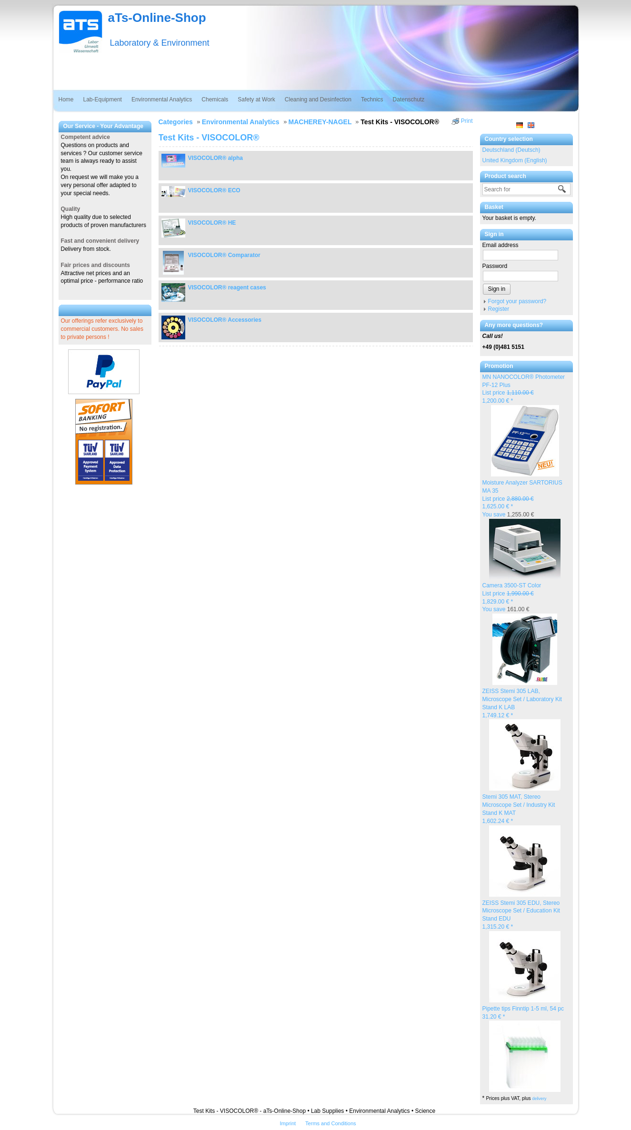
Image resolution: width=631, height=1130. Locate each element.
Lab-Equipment (102, 99)
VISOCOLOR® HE (212, 222)
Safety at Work (256, 99)
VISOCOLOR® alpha (215, 158)
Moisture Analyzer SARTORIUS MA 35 (522, 498)
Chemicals (214, 99)
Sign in (497, 289)
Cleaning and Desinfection (318, 99)
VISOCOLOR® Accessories (224, 320)
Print (467, 121)
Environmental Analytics (161, 99)
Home (66, 99)
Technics (372, 99)
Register (499, 309)
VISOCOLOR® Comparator (224, 255)
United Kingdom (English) (514, 160)
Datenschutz (409, 99)
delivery (539, 1098)
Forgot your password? (517, 301)
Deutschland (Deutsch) (511, 150)
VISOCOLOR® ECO (214, 190)
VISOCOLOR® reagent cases (227, 287)
